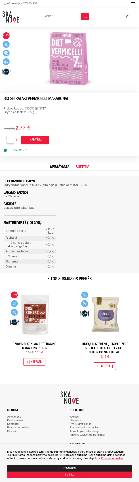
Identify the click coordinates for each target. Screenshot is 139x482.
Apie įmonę (14, 417)
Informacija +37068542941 (21, 3)
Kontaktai (13, 424)
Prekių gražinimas (80, 424)
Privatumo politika (18, 427)
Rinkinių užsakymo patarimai (87, 435)
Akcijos (74, 417)
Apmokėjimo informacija (84, 431)
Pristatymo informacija (84, 427)
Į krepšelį (35, 139)
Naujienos (76, 420)
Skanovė (12, 431)
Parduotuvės (15, 420)
